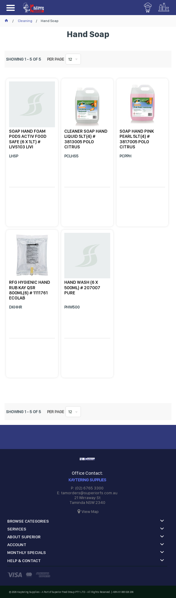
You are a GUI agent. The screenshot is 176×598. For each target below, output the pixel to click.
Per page (55, 59)
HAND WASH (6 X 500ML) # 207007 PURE (82, 288)
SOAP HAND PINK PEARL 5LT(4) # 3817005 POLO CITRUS (137, 139)
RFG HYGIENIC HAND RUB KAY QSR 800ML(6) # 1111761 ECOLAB (29, 290)
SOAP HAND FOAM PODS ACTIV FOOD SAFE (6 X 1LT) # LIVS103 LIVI (27, 139)
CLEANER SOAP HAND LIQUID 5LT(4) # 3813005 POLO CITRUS (85, 139)
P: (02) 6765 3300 (87, 488)
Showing (23, 59)
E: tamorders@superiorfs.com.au (87, 492)
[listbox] (73, 59)
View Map (90, 511)
